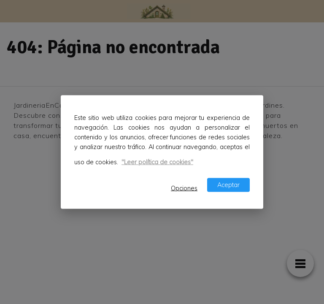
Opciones (184, 188)
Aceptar (228, 184)
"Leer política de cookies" (157, 162)
